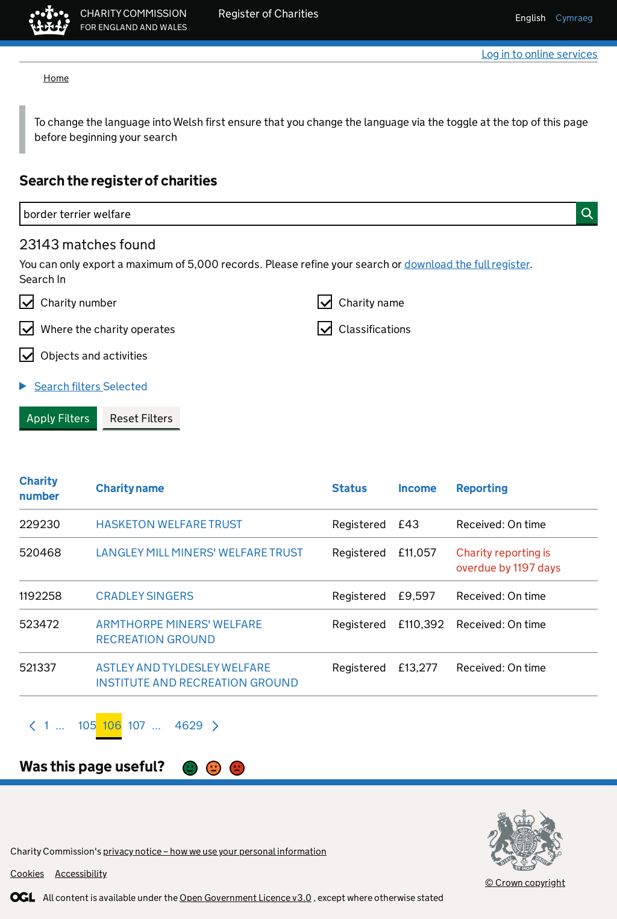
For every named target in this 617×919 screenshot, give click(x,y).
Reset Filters (141, 418)
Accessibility (81, 873)
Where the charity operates (107, 329)
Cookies (27, 873)
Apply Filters (58, 418)
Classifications (375, 329)
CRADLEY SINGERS (144, 596)
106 (112, 727)
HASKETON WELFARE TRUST (169, 524)
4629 (189, 727)
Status (349, 488)
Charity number (78, 303)
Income (417, 488)
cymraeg (574, 17)
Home (56, 78)
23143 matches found (87, 244)
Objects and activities (94, 356)
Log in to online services (539, 54)
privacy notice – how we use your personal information (215, 851)
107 (136, 727)
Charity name (371, 303)
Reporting (482, 488)
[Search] (308, 214)
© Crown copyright (525, 882)
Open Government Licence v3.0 (246, 897)
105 (87, 727)
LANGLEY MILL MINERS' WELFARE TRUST (199, 552)
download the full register (467, 264)
